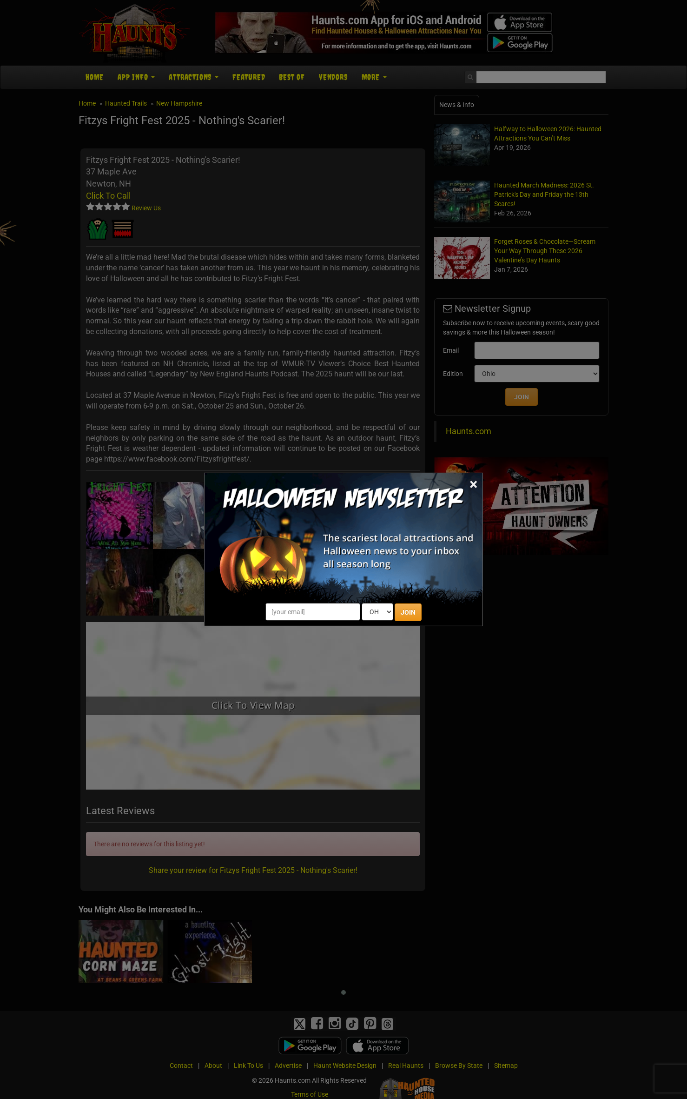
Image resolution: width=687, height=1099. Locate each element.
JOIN (408, 612)
